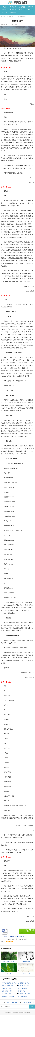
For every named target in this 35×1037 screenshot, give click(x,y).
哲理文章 (4, 12)
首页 (4, 7)
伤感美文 (22, 7)
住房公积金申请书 (23, 985)
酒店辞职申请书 (22, 988)
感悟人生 (30, 9)
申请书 (23, 16)
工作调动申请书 (6, 993)
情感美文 (30, 7)
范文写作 (16, 16)
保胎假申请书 (22, 991)
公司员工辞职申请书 (24, 983)
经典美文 (13, 7)
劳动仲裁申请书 (22, 996)
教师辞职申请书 (6, 988)
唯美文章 (22, 9)
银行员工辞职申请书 (8, 985)
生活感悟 (13, 12)
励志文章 (13, 9)
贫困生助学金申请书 (8, 996)
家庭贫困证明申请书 (24, 993)
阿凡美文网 (15, 1012)
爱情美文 (4, 9)
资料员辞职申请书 (7, 991)
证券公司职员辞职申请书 (9, 983)
